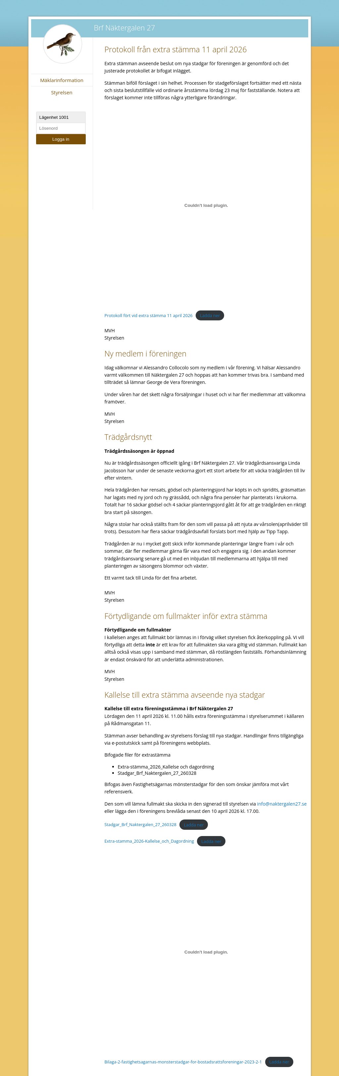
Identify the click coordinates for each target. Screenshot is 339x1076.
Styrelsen (61, 92)
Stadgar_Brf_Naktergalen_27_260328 (140, 825)
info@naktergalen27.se (282, 804)
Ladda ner (210, 315)
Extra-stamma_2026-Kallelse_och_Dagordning (149, 841)
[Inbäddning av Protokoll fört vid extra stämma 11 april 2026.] (206, 205)
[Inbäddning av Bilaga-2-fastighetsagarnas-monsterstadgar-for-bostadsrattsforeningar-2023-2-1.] (206, 952)
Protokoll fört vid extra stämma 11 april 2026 (149, 315)
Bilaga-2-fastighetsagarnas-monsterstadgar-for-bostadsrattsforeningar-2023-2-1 (183, 1062)
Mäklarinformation (61, 80)
